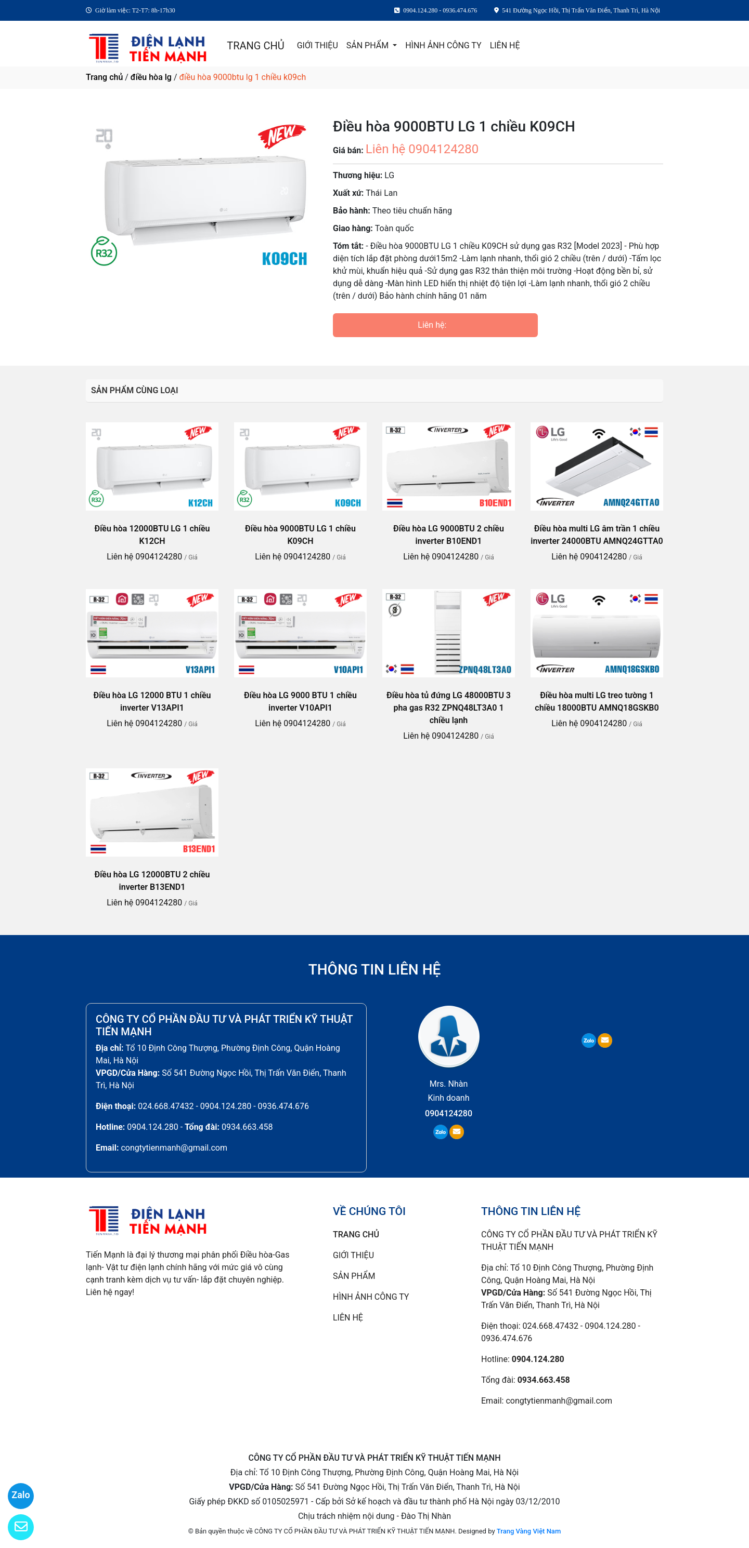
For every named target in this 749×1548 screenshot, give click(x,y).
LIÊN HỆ (505, 45)
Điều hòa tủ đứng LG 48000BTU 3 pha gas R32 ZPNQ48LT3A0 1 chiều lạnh (448, 707)
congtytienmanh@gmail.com (174, 1148)
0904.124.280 (152, 1127)
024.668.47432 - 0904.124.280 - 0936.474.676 (223, 1106)
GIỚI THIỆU (317, 45)
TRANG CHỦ (255, 45)
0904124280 (448, 1113)
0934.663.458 (247, 1127)
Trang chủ (104, 77)
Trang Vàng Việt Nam (529, 1531)
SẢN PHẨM (368, 45)
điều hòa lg (151, 77)
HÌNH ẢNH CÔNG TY (443, 45)
